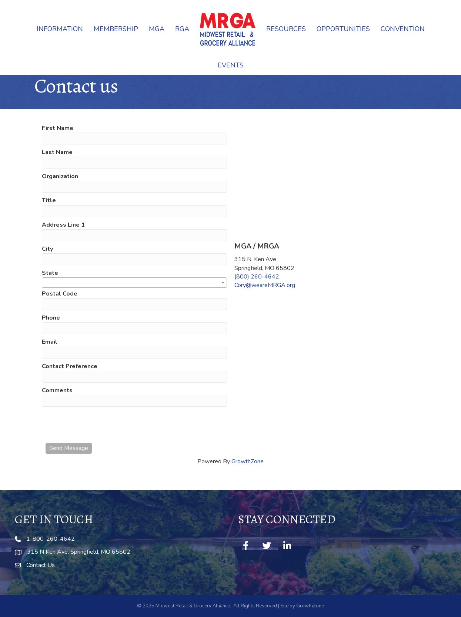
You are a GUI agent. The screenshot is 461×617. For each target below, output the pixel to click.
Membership (116, 28)
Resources (286, 28)
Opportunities (343, 28)
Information (60, 28)
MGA (156, 28)
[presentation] (102, 424)
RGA (182, 28)
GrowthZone (247, 461)
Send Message (68, 448)
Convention (403, 28)
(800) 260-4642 (256, 277)
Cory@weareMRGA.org (264, 285)
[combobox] (134, 282)
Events (231, 65)
